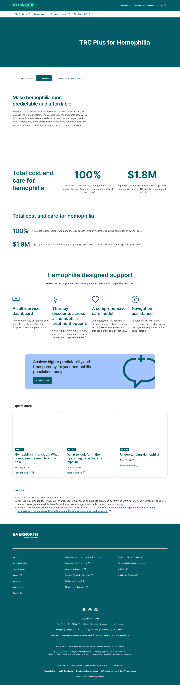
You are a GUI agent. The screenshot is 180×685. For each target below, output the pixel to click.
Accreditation (18, 587)
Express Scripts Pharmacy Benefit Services (83, 557)
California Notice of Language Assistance (112, 635)
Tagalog (94, 624)
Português (70, 630)
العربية (112, 624)
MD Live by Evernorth (127, 575)
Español (60, 624)
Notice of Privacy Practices (96, 665)
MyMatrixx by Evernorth (75, 587)
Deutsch (104, 630)
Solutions (16, 557)
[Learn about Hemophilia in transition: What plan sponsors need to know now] (24, 472)
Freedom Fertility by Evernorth (77, 575)
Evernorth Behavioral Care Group (131, 563)
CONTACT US (42, 380)
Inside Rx (122, 569)
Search (166, 5)
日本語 (87, 630)
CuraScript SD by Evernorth (129, 557)
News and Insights (20, 563)
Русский (103, 624)
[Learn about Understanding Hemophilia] (129, 465)
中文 (68, 624)
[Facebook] (84, 609)
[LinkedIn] (96, 609)
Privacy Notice (76, 665)
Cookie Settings (117, 665)
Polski (79, 630)
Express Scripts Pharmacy (76, 563)
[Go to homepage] (23, 5)
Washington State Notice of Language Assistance (71, 635)
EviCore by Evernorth (73, 581)
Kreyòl (120, 624)
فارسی (113, 630)
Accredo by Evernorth (74, 569)
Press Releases (18, 569)
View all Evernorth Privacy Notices (90, 677)
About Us (16, 581)
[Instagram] (90, 609)
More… (121, 630)
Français (59, 630)
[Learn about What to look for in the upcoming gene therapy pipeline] (76, 472)
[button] (25, 78)
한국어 (85, 624)
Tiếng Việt (76, 624)
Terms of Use (62, 665)
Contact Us (17, 593)
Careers (15, 575)
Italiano (95, 630)
